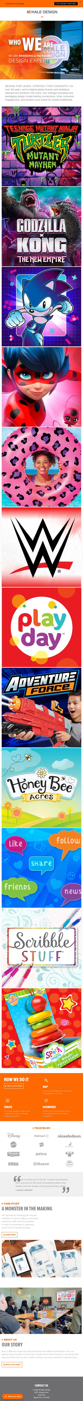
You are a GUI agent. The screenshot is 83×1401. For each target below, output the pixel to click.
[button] (14, 1086)
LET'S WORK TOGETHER (66, 3)
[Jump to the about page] (12, 1396)
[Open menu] (42, 17)
